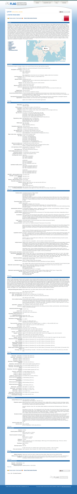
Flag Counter (16, 3)
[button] (49, 48)
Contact (7, 486)
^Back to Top (9, 189)
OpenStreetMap (62, 61)
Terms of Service (12, 486)
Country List (47, 2)
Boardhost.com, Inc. (25, 486)
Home (37, 2)
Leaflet (56, 61)
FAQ (57, 2)
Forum (64, 2)
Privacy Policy (18, 486)
